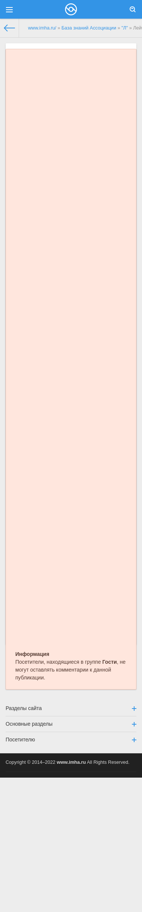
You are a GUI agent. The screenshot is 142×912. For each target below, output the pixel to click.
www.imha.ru (71, 762)
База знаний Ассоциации (89, 28)
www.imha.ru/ (42, 28)
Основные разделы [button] (71, 724)
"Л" (124, 28)
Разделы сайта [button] (71, 708)
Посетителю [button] (71, 740)
